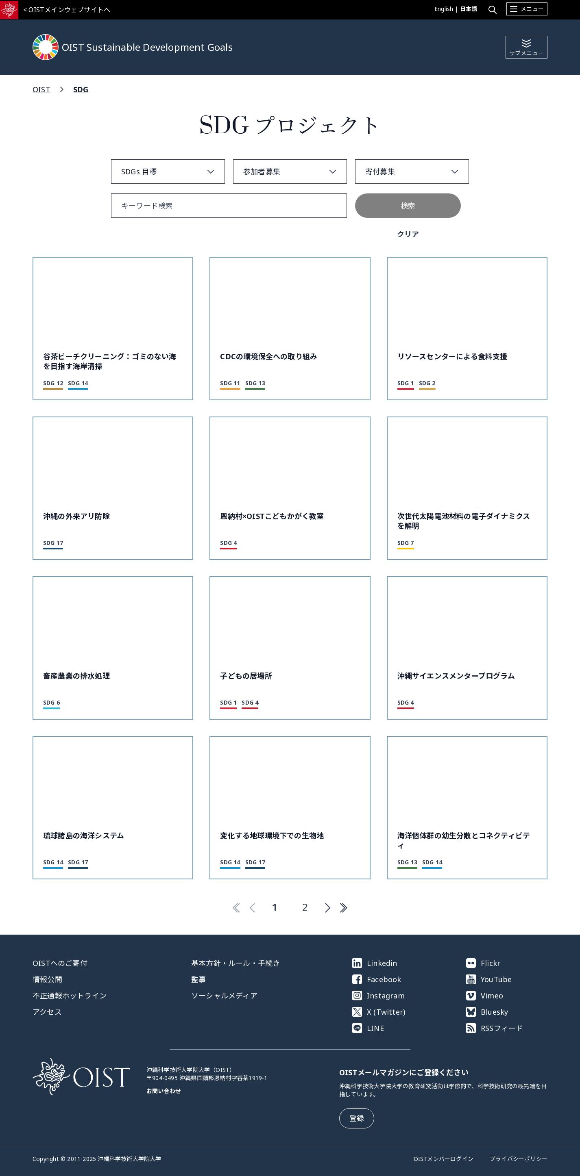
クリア (408, 234)
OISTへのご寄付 (60, 963)
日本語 (469, 9)
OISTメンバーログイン (443, 1159)
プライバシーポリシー (518, 1159)
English (443, 9)
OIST (41, 89)
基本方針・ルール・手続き (235, 963)
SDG (81, 89)
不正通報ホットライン (70, 995)
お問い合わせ (163, 1091)
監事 (198, 979)
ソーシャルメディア (224, 995)
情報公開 (47, 979)
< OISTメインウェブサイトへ (66, 9)
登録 (356, 1118)
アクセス (47, 1012)
